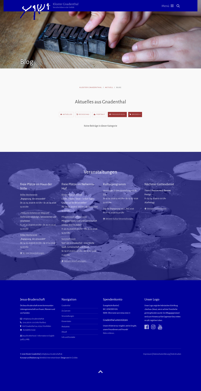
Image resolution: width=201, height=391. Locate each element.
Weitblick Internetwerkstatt (50, 358)
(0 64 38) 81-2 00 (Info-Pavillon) (34, 323)
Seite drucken (176, 354)
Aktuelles (66, 114)
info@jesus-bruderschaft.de (33, 319)
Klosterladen (66, 321)
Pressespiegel (117, 114)
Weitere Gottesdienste (155, 208)
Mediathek (66, 327)
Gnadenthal (66, 306)
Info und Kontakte (68, 337)
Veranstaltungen (68, 316)
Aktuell (109, 87)
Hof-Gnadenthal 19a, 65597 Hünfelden (36, 326)
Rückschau (82, 114)
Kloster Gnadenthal (65, 5)
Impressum (147, 354)
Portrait (99, 114)
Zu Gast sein (66, 311)
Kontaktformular (29, 330)
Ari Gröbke (73, 358)
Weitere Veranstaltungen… (32, 253)
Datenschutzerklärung (161, 354)
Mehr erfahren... (109, 333)
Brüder (135, 114)
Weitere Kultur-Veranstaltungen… (118, 219)
